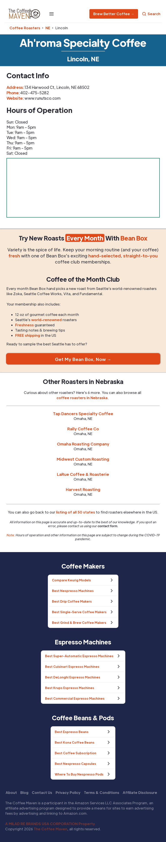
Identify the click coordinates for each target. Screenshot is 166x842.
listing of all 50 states (75, 512)
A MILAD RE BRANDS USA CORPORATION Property (50, 823)
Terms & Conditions (101, 792)
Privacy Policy (68, 792)
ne (47, 28)
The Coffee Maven (50, 829)
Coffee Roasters (25, 28)
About (11, 792)
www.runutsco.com (42, 98)
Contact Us (42, 792)
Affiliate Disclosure (140, 792)
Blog (24, 792)
